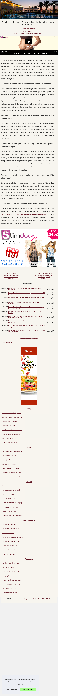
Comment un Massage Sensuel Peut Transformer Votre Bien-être (25, 303)
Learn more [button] (20, 684)
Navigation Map (7, 342)
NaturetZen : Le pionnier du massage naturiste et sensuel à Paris (26, 293)
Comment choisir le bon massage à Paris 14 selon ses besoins (25, 312)
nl (31, 601)
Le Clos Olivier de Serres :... (11, 563)
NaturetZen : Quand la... (9, 524)
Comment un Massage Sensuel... (12, 537)
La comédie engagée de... (10, 442)
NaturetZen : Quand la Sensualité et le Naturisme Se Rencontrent (24, 289)
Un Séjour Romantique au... (11, 460)
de (26, 601)
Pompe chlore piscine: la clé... (11, 490)
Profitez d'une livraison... (9, 511)
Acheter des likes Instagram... (11, 413)
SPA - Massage (27, 31)
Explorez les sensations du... (11, 550)
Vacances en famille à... (9, 494)
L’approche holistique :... (9, 425)
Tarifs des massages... (9, 554)
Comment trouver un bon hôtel (11, 477)
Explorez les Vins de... (9, 567)
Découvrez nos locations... (10, 593)
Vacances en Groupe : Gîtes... (11, 571)
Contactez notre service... (10, 507)
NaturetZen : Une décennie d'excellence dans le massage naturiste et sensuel (26, 307)
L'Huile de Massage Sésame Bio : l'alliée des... (27, 33)
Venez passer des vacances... (11, 584)
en (29, 601)
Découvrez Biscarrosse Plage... (12, 580)
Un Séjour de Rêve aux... (10, 455)
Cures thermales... (8, 533)
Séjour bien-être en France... (11, 468)
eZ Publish (48, 599)
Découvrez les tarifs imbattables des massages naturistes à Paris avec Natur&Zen (11, 276)
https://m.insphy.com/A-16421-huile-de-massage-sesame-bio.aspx (23, 214)
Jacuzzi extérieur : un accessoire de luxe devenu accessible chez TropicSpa (26, 331)
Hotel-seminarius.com (17, 599)
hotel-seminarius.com (28, 29)
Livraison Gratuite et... (9, 498)
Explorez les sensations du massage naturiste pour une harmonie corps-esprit (25, 317)
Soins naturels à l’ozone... (10, 421)
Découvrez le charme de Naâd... (12, 472)
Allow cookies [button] (28, 689)
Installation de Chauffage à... (11, 434)
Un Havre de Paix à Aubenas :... (12, 430)
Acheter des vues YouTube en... (12, 417)
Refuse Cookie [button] (12, 689)
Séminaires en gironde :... (10, 464)
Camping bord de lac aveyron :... (12, 576)
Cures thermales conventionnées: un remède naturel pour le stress (26, 298)
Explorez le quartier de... (9, 588)
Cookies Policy (37, 599)
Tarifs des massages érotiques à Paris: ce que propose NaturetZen (25, 321)
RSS (43, 599)
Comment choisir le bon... (10, 545)
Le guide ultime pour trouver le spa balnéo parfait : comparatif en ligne (27, 326)
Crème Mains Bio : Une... (10, 438)
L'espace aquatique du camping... (12, 503)
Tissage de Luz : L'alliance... (11, 486)
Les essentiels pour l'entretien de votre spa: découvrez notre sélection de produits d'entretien (44, 276)
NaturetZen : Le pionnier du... (11, 528)
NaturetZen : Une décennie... (11, 541)
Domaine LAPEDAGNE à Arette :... (13, 451)
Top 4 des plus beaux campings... (12, 515)
